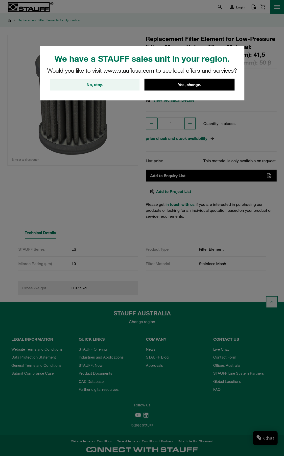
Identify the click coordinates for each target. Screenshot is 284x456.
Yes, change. (189, 84)
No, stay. (95, 84)
